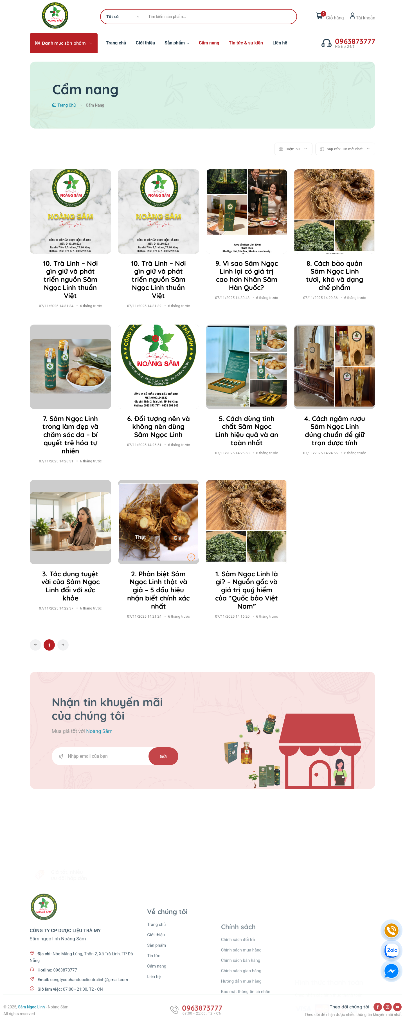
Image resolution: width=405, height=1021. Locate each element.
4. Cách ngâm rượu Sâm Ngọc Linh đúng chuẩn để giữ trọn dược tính (334, 430)
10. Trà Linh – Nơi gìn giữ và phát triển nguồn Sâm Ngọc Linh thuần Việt (70, 279)
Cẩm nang (209, 43)
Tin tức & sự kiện (246, 43)
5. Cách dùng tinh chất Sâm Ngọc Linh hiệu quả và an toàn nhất (246, 430)
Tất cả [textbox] (112, 16)
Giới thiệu (145, 43)
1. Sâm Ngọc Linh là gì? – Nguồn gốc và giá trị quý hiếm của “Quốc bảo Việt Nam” (246, 590)
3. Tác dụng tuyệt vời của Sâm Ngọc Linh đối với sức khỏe (70, 586)
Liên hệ (280, 43)
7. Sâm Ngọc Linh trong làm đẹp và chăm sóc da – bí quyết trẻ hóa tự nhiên (70, 434)
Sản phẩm (177, 43)
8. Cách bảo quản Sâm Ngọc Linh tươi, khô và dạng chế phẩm (334, 275)
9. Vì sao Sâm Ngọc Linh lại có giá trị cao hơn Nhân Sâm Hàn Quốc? (246, 275)
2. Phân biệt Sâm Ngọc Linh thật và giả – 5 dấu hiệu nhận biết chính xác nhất (158, 590)
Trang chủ (116, 43)
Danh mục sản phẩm (63, 43)
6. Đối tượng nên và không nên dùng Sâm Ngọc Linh (158, 426)
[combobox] (122, 17)
